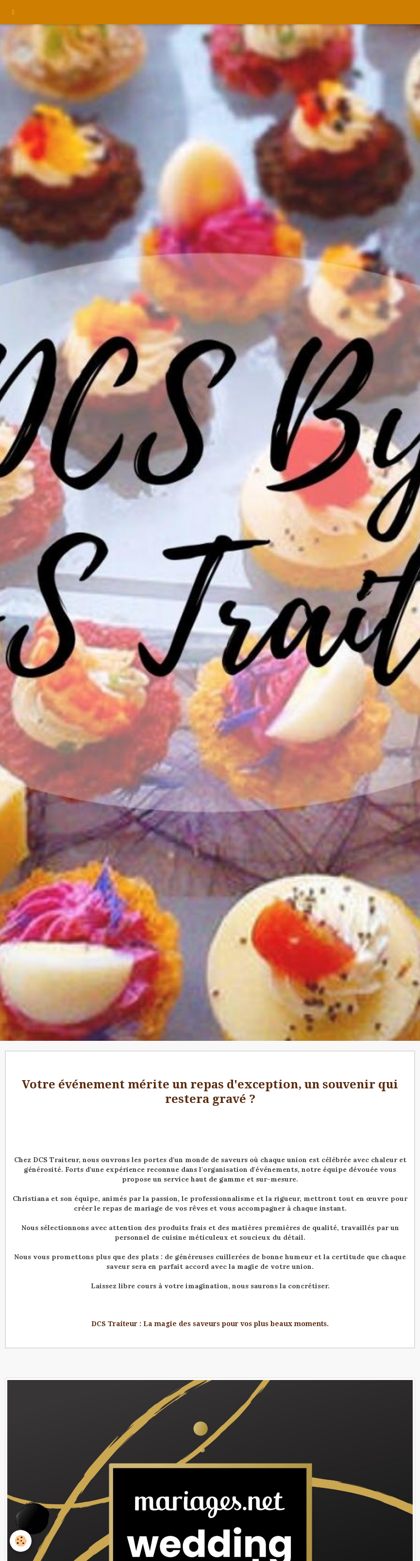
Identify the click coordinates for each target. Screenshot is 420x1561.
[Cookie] (21, 1541)
